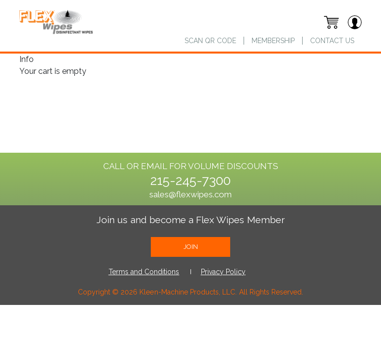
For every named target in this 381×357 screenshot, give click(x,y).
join (191, 246)
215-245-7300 (190, 180)
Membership (273, 41)
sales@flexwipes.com (190, 194)
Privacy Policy (223, 272)
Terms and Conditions (144, 272)
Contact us (332, 41)
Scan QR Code (210, 41)
